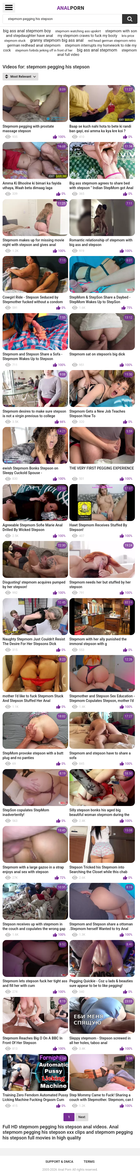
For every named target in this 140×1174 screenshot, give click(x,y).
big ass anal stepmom (97, 50)
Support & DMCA (59, 1161)
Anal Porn (64, 1169)
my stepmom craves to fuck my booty (87, 36)
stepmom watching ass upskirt (78, 31)
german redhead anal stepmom (34, 45)
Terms (89, 1161)
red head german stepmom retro (112, 41)
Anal (70, 7)
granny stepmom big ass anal (56, 40)
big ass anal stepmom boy (27, 30)
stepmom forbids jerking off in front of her (43, 50)
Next (81, 1117)
